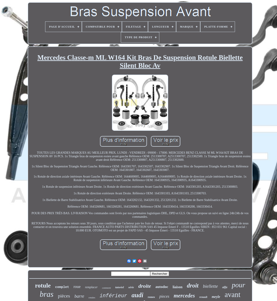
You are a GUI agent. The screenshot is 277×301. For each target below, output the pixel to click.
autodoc (162, 287)
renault (203, 297)
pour (238, 285)
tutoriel (119, 287)
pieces (164, 296)
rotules (91, 297)
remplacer (91, 287)
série (131, 287)
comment (106, 287)
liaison (177, 287)
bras (46, 294)
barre (79, 296)
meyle (216, 297)
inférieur (113, 296)
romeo (151, 297)
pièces (64, 296)
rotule (43, 285)
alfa (224, 287)
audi (137, 295)
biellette (210, 286)
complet (62, 287)
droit (193, 285)
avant (232, 295)
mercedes (184, 296)
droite (144, 286)
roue (77, 286)
